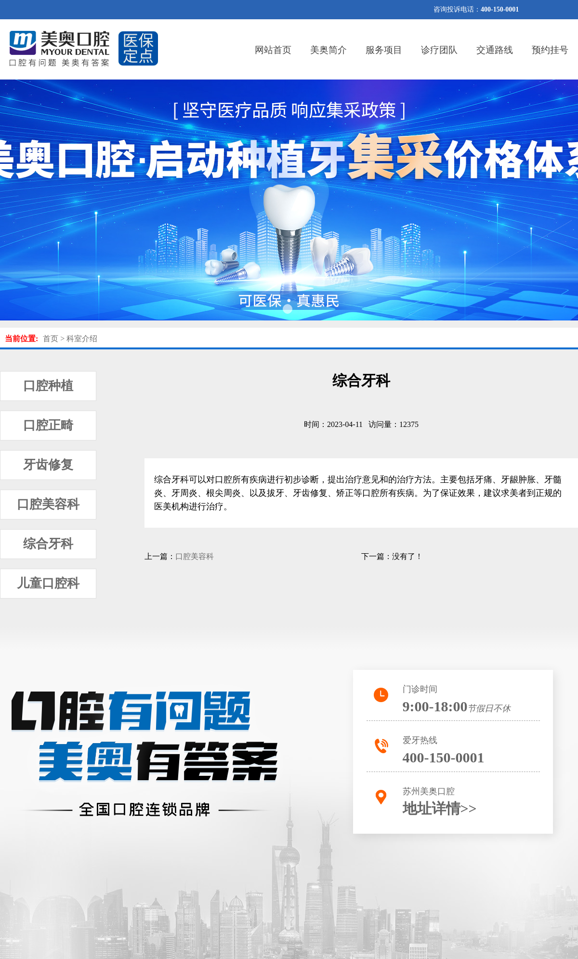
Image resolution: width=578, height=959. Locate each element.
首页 (50, 338)
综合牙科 (48, 544)
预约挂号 (550, 50)
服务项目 (384, 50)
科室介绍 (81, 338)
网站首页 (273, 50)
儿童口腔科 (48, 583)
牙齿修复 (48, 465)
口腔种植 (48, 386)
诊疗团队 (439, 50)
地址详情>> (440, 808)
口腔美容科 (48, 504)
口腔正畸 (48, 425)
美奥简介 (328, 50)
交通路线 (494, 50)
